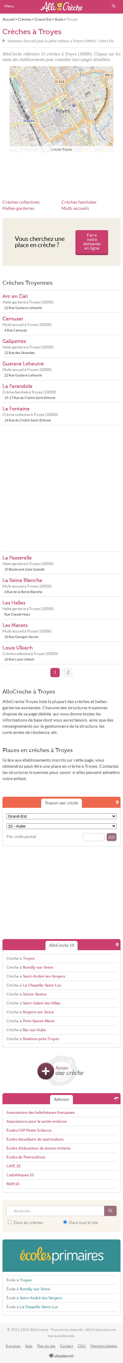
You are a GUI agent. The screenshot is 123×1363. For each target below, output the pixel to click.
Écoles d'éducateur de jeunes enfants (38, 1148)
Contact (66, 1346)
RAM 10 (12, 1184)
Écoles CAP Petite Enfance (29, 1130)
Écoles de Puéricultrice (25, 1157)
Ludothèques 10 (20, 1175)
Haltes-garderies (18, 208)
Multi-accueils (75, 208)
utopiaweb (61, 1356)
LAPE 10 (13, 1166)
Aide (28, 1346)
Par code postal (21, 836)
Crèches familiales (79, 202)
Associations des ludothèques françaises (40, 1112)
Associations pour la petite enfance (36, 1121)
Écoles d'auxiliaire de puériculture (35, 1139)
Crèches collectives (21, 202)
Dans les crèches (25, 1222)
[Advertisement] (61, 172)
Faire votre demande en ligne (91, 241)
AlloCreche (61, 7)
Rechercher (114, 6)
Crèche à (20, 958)
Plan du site (46, 1346)
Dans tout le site (80, 1222)
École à (19, 1280)
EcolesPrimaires (61, 1255)
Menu (9, 6)
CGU (82, 1346)
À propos (13, 1346)
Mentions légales (103, 1346)
